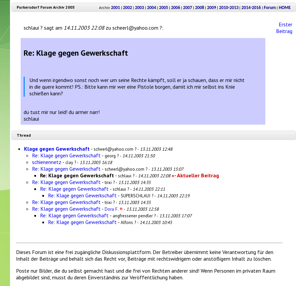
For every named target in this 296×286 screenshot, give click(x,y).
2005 (163, 7)
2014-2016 (251, 7)
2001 (115, 7)
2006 (175, 7)
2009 (211, 7)
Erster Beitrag (284, 27)
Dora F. (114, 209)
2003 (139, 7)
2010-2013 (228, 7)
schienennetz (46, 162)
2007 (187, 7)
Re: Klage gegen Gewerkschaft (66, 155)
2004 (151, 7)
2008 (199, 7)
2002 (127, 7)
